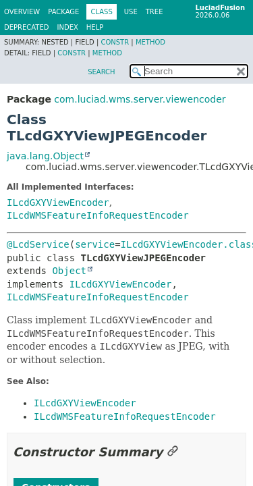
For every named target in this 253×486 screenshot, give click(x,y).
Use (131, 12)
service (95, 244)
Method (150, 42)
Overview (22, 12)
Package (63, 12)
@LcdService (38, 244)
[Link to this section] (172, 452)
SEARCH (101, 72)
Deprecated (26, 27)
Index (67, 27)
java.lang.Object (45, 156)
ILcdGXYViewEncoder (58, 202)
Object (69, 270)
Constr (115, 42)
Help (94, 27)
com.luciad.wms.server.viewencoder (139, 99)
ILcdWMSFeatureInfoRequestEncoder (98, 215)
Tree (154, 12)
